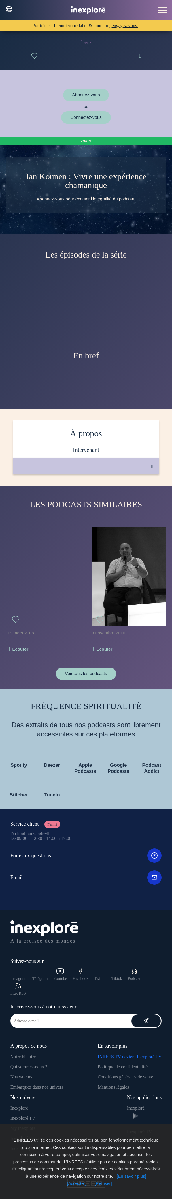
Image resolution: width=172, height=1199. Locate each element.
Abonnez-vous (86, 94)
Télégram (40, 978)
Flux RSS (18, 989)
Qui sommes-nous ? (28, 1066)
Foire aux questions (86, 855)
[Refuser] (103, 1183)
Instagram (18, 978)
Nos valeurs (21, 1076)
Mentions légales (113, 1087)
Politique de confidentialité (123, 1066)
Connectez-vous (85, 117)
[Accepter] (76, 1183)
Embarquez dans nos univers (36, 1087)
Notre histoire (23, 1056)
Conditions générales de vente (125, 1076)
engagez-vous (125, 25)
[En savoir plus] (131, 1176)
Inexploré (19, 1108)
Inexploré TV (22, 1118)
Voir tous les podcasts (86, 673)
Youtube (60, 974)
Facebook (80, 974)
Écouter (20, 649)
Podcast (134, 974)
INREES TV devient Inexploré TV (130, 1056)
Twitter (100, 978)
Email (86, 877)
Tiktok (116, 978)
